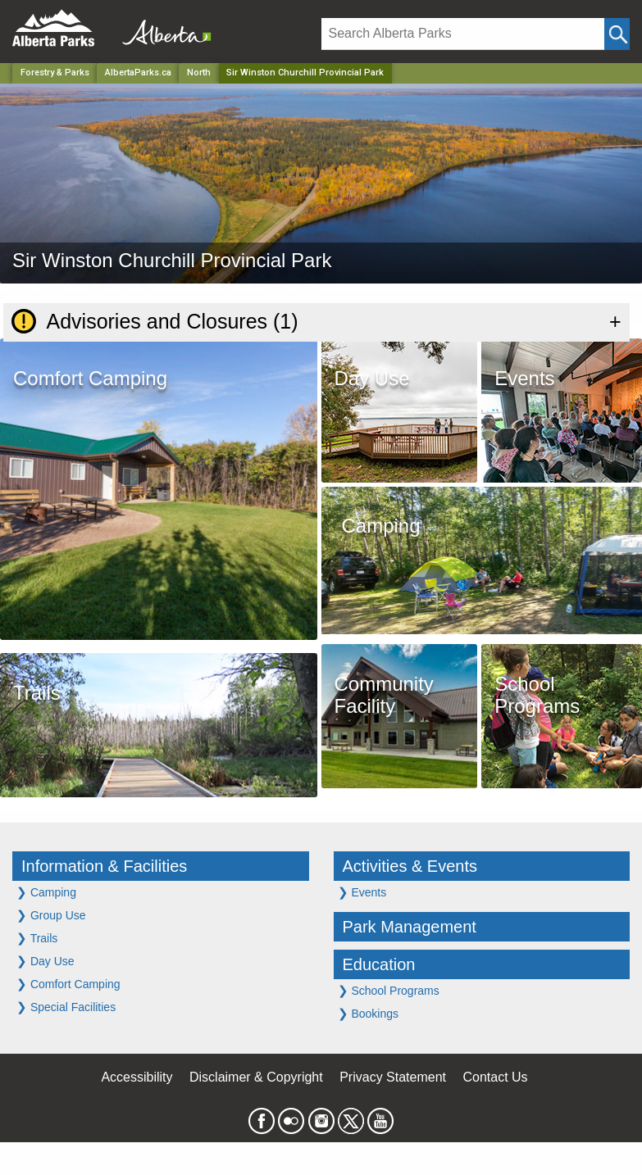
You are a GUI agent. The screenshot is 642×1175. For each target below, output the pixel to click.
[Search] (462, 34)
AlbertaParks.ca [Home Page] (138, 72)
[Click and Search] (617, 34)
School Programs (388, 990)
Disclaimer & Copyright (256, 1077)
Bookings (368, 1013)
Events (362, 892)
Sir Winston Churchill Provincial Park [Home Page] (305, 72)
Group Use (51, 915)
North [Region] (199, 72)
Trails (36, 938)
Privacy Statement (392, 1077)
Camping (46, 892)
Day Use (45, 961)
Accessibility (136, 1077)
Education (379, 964)
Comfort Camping (68, 984)
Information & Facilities (104, 866)
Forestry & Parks (54, 72)
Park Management (409, 927)
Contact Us (494, 1077)
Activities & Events (410, 866)
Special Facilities (66, 1007)
